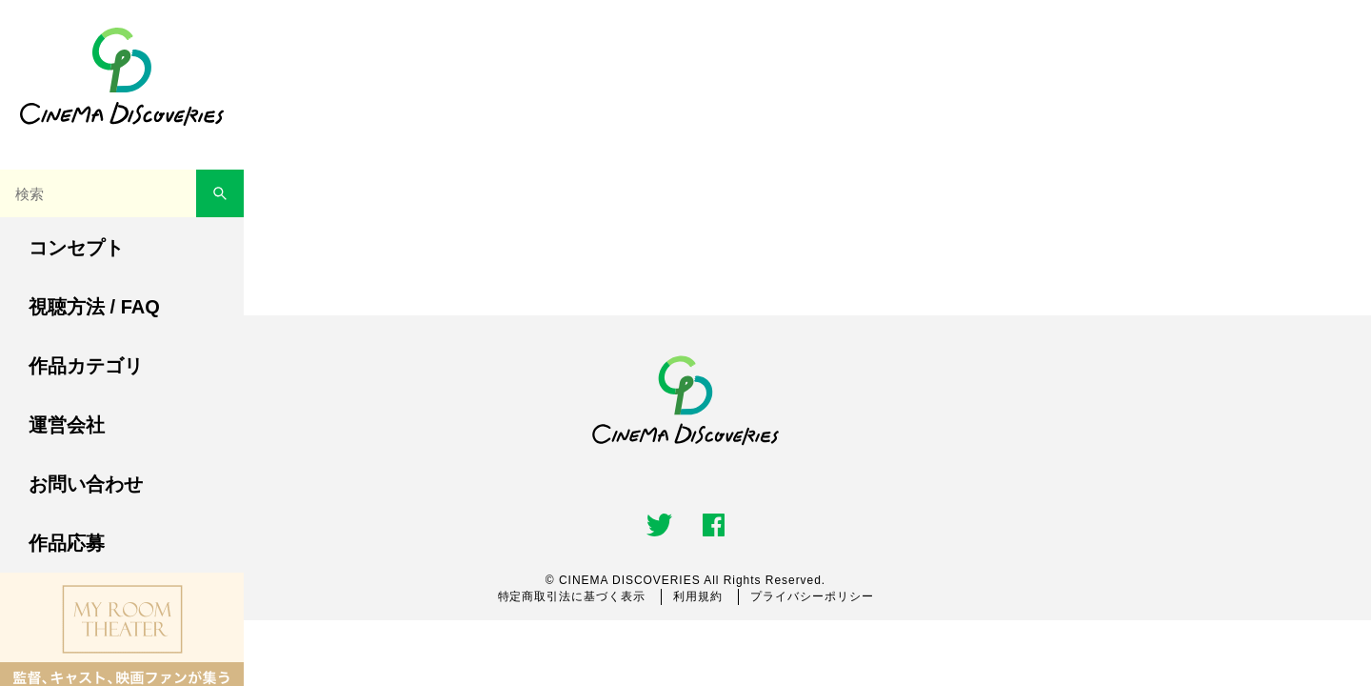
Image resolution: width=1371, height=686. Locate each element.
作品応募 (67, 543)
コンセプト (76, 247)
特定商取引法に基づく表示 (572, 596)
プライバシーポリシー (812, 596)
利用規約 (698, 596)
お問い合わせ (86, 484)
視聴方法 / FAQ (94, 306)
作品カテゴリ (86, 365)
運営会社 (67, 424)
